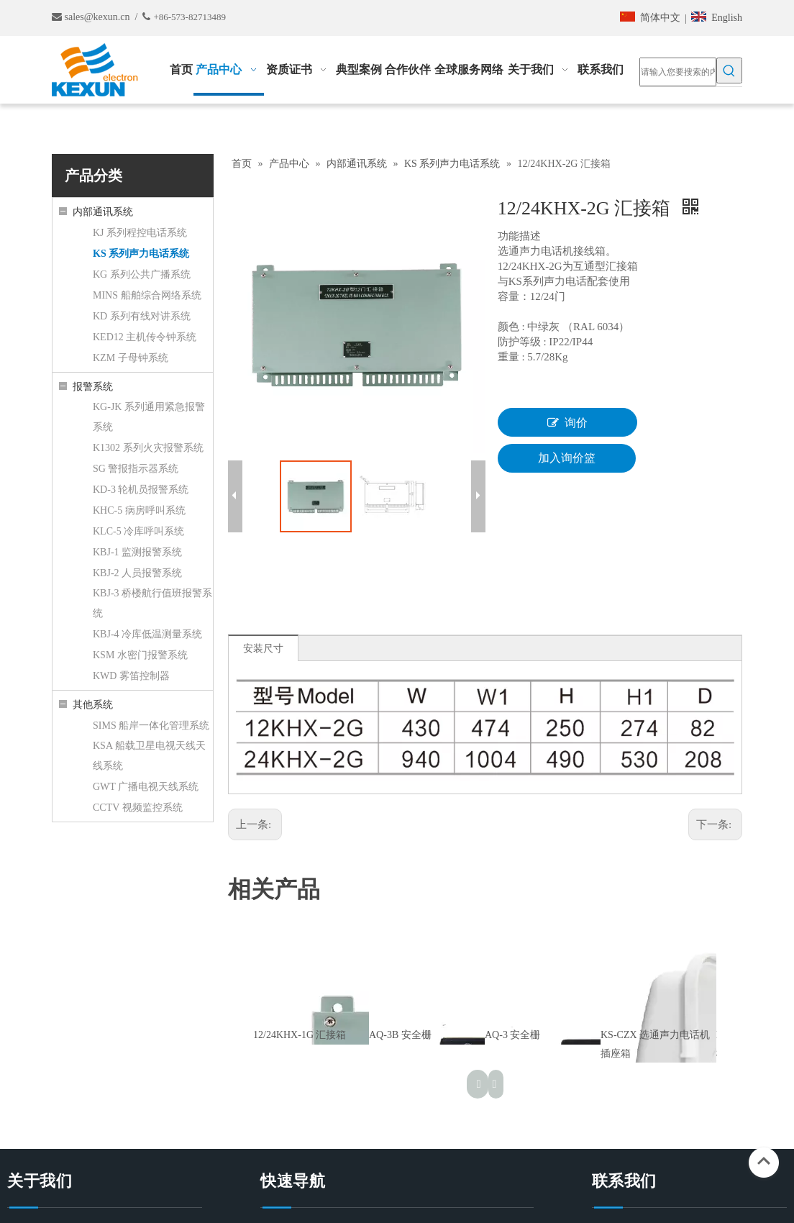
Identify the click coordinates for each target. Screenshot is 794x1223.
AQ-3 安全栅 (512, 1034)
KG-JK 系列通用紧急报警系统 (149, 416)
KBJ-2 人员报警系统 (137, 573)
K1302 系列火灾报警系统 (148, 447)
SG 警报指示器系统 (135, 468)
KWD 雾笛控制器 (131, 675)
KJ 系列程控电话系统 (140, 232)
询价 (567, 422)
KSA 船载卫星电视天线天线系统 (149, 755)
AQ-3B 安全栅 (400, 1034)
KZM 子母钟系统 (130, 358)
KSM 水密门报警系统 (140, 655)
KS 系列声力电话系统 (141, 253)
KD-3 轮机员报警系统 (140, 489)
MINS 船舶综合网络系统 (147, 295)
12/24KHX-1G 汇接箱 (300, 1034)
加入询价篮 (567, 458)
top (763, 1161)
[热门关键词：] (729, 70)
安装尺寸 (263, 648)
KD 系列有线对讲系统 (142, 316)
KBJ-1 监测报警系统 (137, 552)
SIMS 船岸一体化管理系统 (151, 725)
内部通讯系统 (103, 211)
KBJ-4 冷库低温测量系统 (147, 634)
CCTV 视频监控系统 (138, 807)
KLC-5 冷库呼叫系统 (138, 531)
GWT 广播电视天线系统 (145, 786)
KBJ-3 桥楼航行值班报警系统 (152, 603)
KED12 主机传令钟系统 (144, 337)
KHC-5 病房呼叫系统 (139, 510)
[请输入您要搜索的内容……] (677, 72)
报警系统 (93, 386)
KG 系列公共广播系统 (142, 274)
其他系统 (93, 704)
